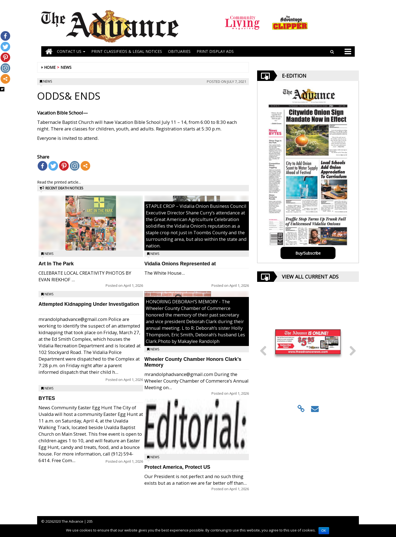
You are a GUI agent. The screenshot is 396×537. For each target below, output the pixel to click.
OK (323, 531)
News (66, 67)
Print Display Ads (215, 51)
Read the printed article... (59, 182)
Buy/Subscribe (308, 253)
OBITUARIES (179, 51)
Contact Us (71, 51)
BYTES (46, 398)
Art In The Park (56, 263)
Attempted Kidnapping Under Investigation (88, 304)
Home (50, 67)
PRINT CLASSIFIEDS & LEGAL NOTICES (126, 51)
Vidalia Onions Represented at (180, 263)
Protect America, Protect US (177, 467)
